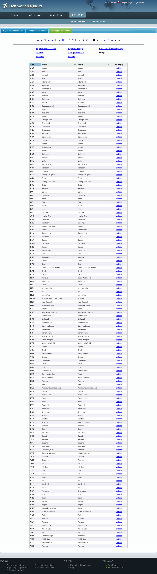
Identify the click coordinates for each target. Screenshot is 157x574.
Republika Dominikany (46, 48)
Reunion (39, 53)
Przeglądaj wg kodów (37, 31)
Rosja (102, 52)
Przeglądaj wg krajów (60, 31)
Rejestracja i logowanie (17, 567)
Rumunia (40, 57)
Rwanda (71, 57)
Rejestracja (127, 2)
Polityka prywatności (16, 570)
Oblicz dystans (98, 21)
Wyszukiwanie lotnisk (44, 567)
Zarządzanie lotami (15, 565)
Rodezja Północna (76, 53)
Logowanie (139, 2)
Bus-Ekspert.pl (115, 565)
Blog (72, 567)
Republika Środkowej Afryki (111, 48)
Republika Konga (75, 48)
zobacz (119, 68)
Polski (115, 2)
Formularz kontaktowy (80, 565)
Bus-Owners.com (116, 567)
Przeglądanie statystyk (45, 565)
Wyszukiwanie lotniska (13, 31)
